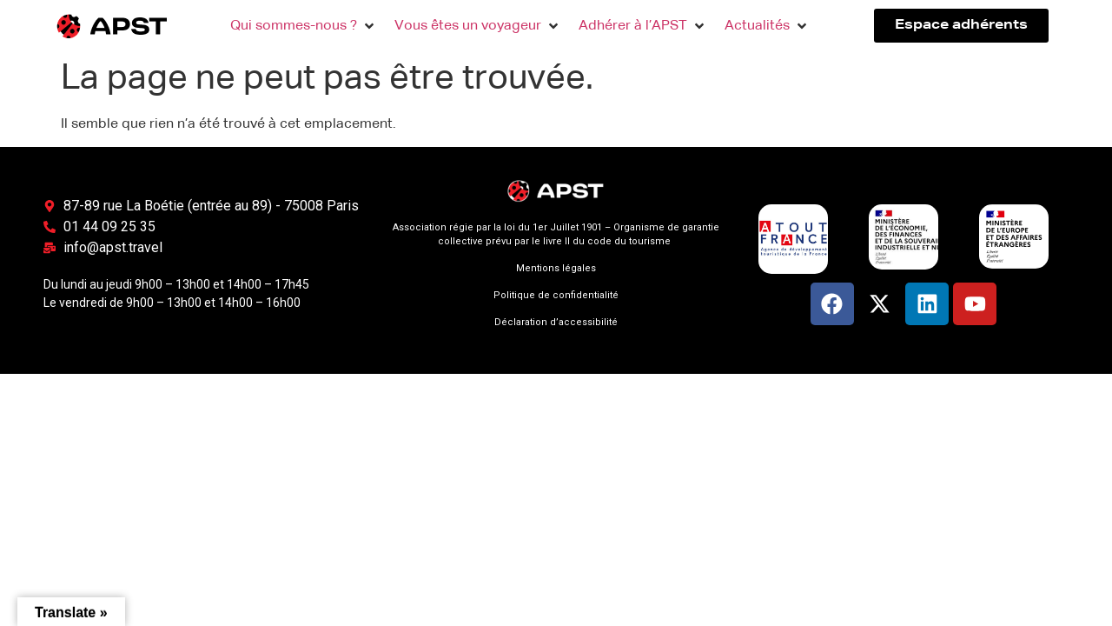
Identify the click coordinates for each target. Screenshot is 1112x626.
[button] (304, 26)
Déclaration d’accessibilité (556, 322)
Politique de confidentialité (556, 295)
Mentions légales (556, 268)
